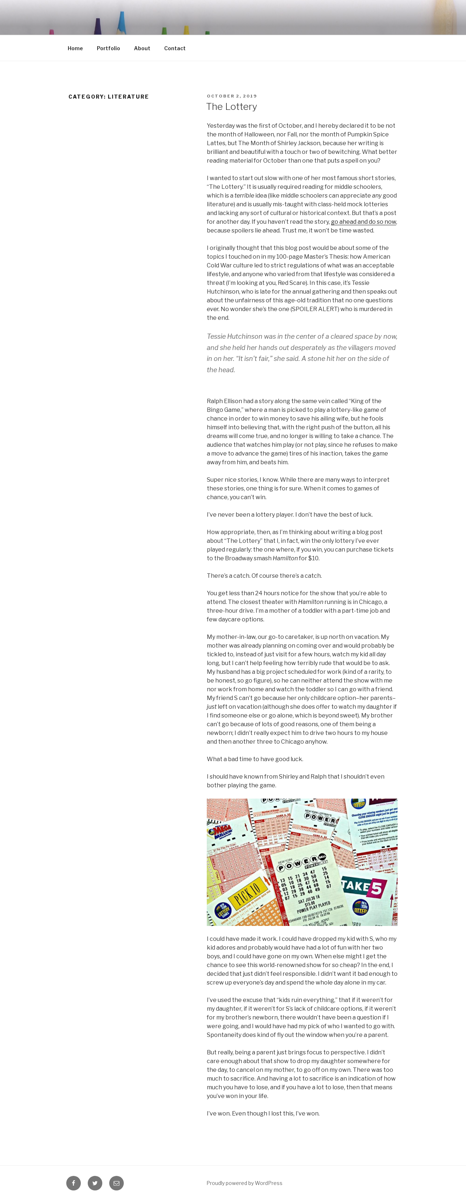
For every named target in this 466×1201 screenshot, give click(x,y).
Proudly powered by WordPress (244, 1183)
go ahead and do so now (363, 221)
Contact (175, 48)
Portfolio (108, 48)
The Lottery (231, 106)
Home (75, 48)
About (142, 48)
